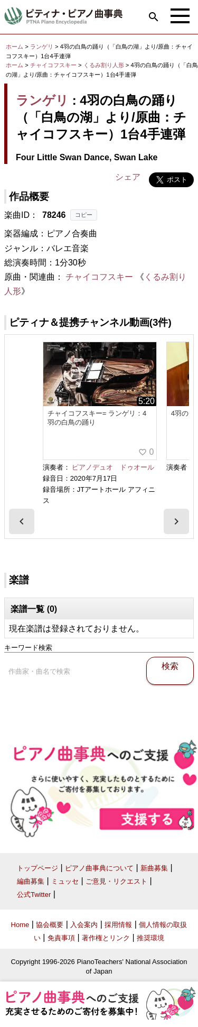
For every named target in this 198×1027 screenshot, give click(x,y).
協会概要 (49, 925)
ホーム (14, 46)
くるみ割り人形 (104, 65)
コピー (83, 215)
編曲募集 (30, 881)
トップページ (37, 868)
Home (20, 925)
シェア (127, 176)
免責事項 (61, 938)
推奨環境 (150, 938)
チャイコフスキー (53, 65)
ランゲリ (41, 46)
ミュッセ (65, 881)
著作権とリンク (106, 938)
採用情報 (118, 925)
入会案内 (84, 925)
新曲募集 (154, 868)
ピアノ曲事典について (99, 868)
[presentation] (21, 521)
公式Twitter (34, 894)
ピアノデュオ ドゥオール (113, 467)
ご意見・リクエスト (116, 881)
